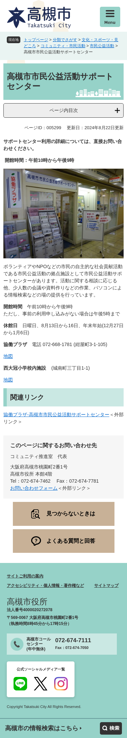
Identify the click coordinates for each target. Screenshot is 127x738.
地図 (8, 356)
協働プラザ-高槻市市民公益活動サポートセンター (56, 414)
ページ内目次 (63, 110)
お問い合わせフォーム (34, 488)
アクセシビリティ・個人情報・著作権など (45, 585)
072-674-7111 (73, 640)
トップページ (36, 39)
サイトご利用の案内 (25, 576)
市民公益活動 (102, 46)
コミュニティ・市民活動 (63, 46)
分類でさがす (65, 39)
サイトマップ (106, 585)
